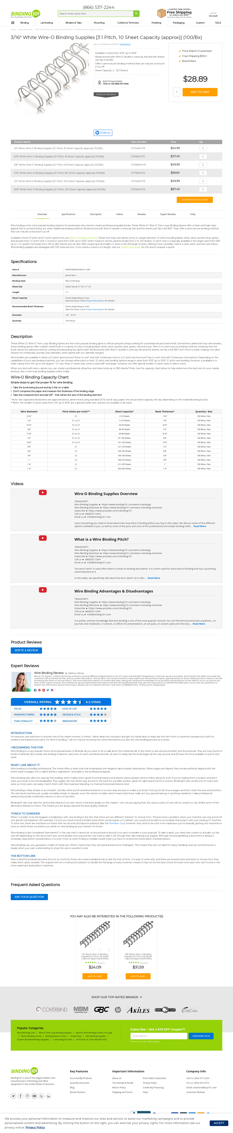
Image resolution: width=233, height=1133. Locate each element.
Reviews (142, 214)
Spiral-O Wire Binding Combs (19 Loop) (94, 1032)
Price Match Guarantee (154, 1078)
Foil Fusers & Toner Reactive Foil (91, 1039)
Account (207, 15)
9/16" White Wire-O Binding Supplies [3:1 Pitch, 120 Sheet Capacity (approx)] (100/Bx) (59, 189)
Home (13, 29)
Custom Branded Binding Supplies (33, 1039)
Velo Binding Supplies (96, 1036)
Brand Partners (77, 1092)
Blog (72, 1087)
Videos (119, 214)
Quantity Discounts (79, 1082)
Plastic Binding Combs (31, 1036)
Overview (42, 214)
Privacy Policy (35, 1127)
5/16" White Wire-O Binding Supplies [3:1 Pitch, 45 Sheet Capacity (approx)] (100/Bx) (59, 156)
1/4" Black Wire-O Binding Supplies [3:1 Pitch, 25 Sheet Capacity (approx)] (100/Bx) (95, 956)
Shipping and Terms (122, 1092)
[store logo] (25, 14)
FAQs (193, 214)
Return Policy (119, 1087)
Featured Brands (25, 29)
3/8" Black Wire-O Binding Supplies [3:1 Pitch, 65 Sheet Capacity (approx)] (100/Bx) (138, 956)
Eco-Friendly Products (81, 1078)
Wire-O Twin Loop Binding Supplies (55, 1032)
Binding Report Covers (56, 1036)
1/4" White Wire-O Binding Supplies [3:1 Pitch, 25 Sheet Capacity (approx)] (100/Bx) (58, 148)
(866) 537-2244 (96, 7)
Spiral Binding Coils (26, 1032)
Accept (219, 1123)
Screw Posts (76, 1036)
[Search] (134, 13)
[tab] (85, 1072)
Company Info (196, 1071)
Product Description (95, 300)
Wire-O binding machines (84, 237)
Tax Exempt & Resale (122, 1082)
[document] (107, 1123)
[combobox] (96, 13)
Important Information (128, 1071)
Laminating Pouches (62, 1039)
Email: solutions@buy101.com (201, 1087)
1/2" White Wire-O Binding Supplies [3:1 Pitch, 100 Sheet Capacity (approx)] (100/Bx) (59, 181)
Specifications (68, 214)
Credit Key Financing (153, 1087)
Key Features (79, 1071)
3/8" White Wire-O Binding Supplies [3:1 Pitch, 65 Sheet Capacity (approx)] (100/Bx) (58, 164)
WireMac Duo (116, 823)
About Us (117, 1078)
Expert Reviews (168, 214)
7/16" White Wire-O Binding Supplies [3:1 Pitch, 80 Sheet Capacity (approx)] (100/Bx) (59, 173)
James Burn (125, 44)
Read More (200, 526)
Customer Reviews (195, 1092)
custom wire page (131, 247)
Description (96, 214)
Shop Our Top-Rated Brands (114, 997)
